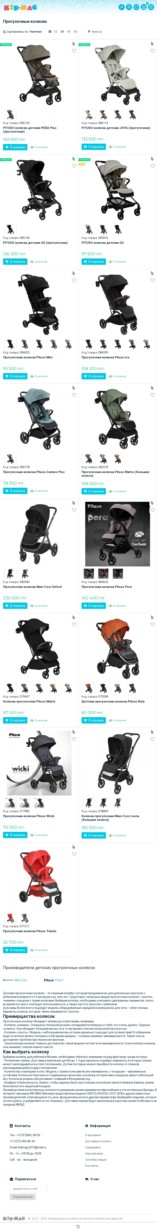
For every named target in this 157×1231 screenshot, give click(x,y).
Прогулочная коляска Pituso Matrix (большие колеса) (115, 474)
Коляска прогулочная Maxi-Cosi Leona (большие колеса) (110, 818)
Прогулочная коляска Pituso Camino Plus (34, 472)
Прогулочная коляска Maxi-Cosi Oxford (32, 587)
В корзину (15, 147)
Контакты (91, 1165)
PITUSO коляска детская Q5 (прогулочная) (35, 243)
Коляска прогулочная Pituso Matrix (29, 701)
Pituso (53, 980)
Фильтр (97, 31)
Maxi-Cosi (15, 980)
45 (69, 31)
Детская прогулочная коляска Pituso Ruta (113, 701)
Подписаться (23, 1197)
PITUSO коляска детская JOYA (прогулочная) (116, 128)
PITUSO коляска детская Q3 (103, 243)
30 (62, 31)
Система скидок (96, 1159)
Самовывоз (93, 1147)
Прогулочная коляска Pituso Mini (28, 357)
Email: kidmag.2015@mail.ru (28, 1147)
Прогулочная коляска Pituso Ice (105, 357)
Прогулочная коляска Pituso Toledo (29, 931)
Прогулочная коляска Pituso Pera (107, 587)
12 (55, 31)
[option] (10, 115)
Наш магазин (94, 1153)
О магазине (93, 1135)
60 (75, 31)
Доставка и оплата (98, 1141)
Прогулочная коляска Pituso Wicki (28, 816)
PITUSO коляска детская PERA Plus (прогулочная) (29, 129)
